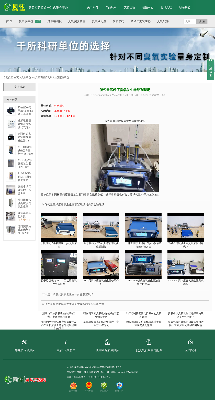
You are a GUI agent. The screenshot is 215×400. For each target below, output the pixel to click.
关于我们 (92, 7)
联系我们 (184, 7)
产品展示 (111, 7)
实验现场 (129, 7)
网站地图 (71, 372)
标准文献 (166, 7)
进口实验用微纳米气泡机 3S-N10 (24, 229)
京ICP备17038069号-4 (99, 377)
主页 (16, 77)
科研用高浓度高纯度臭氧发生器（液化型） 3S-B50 (24, 206)
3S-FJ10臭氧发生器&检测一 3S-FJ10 (25, 150)
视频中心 (147, 7)
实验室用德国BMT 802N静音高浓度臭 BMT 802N (25, 114)
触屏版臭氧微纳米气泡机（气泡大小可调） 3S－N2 (25, 127)
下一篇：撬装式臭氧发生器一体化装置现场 (67, 294)
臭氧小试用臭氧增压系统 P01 (24, 190)
